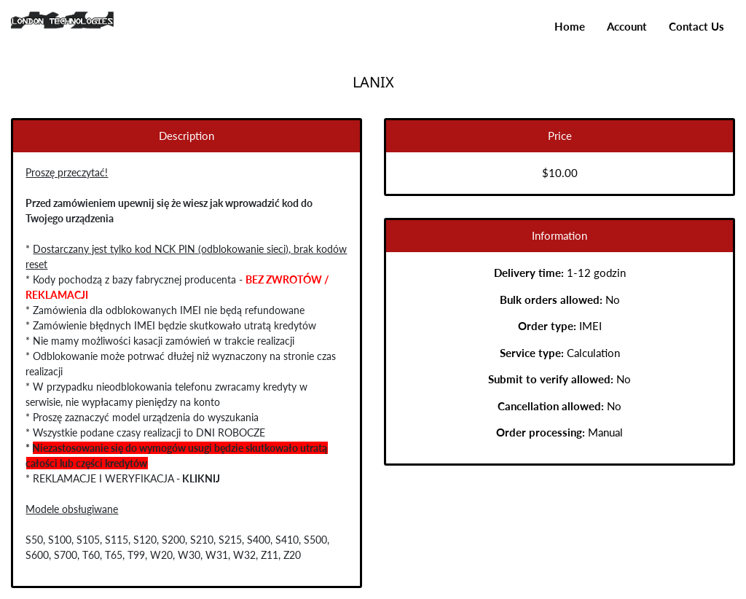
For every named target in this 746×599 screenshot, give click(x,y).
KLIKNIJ (200, 478)
